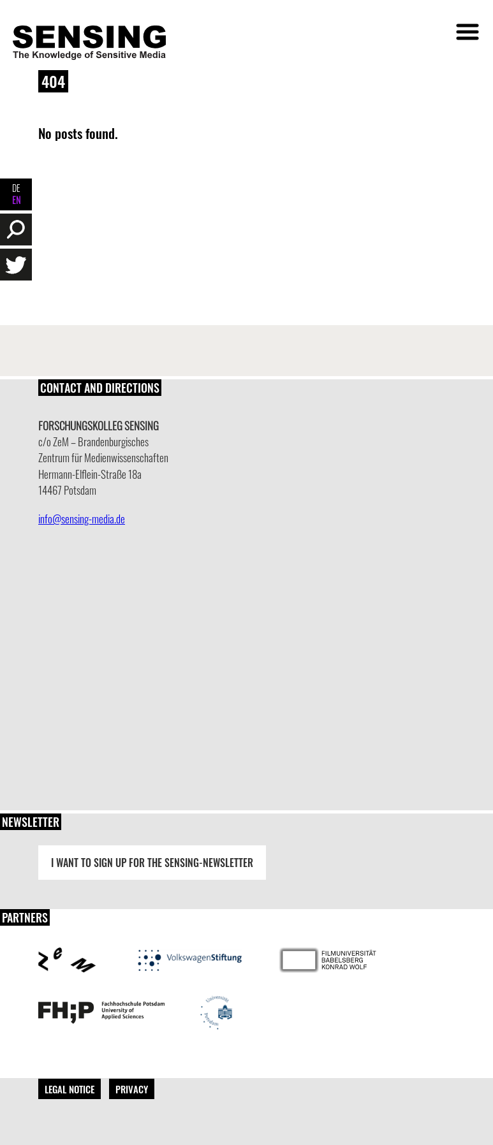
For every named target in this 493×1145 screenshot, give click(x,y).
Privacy (131, 1089)
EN (16, 200)
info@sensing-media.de (81, 519)
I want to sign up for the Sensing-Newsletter (152, 862)
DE (16, 187)
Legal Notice (69, 1089)
